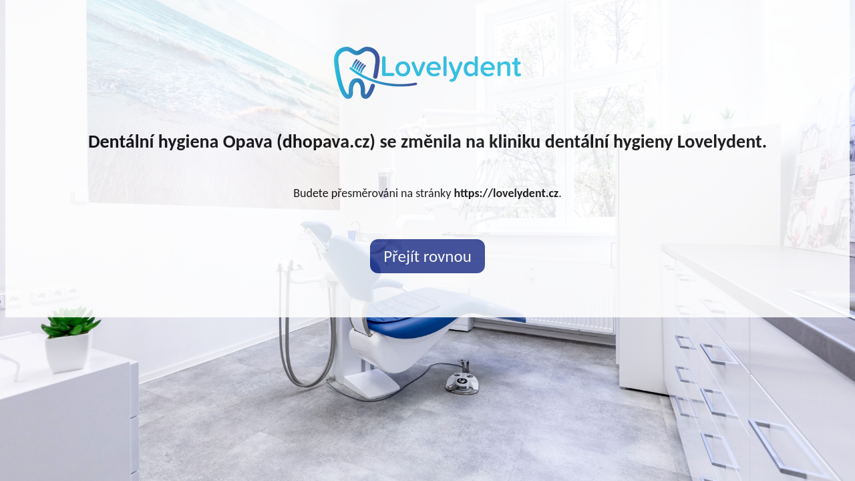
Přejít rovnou (427, 256)
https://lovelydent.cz (506, 193)
